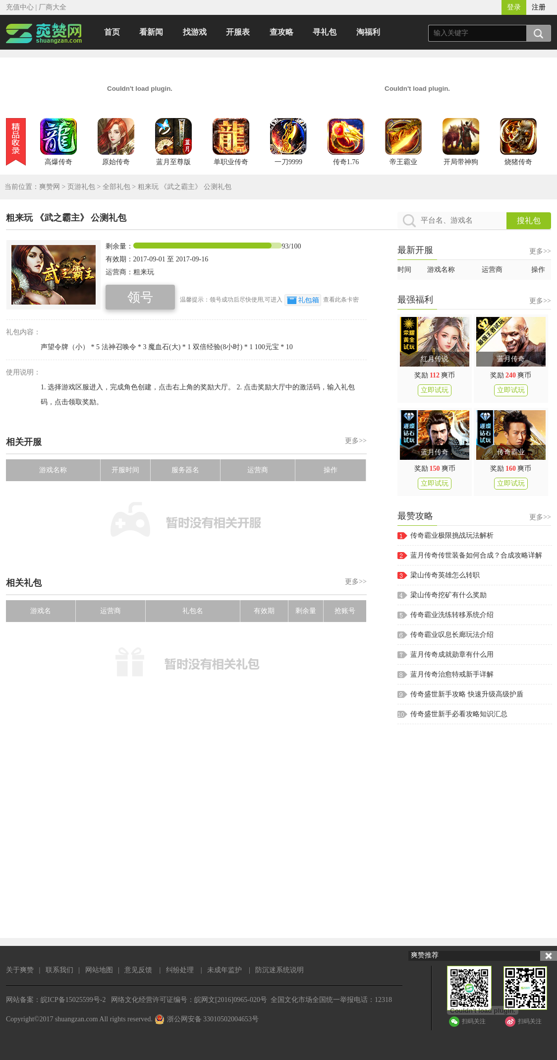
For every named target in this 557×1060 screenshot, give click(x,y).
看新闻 (151, 32)
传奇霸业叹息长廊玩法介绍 (452, 634)
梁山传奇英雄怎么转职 (445, 575)
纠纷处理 (180, 970)
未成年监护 (224, 970)
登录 (514, 7)
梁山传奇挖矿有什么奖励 (448, 595)
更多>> (356, 440)
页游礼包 (81, 186)
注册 (539, 7)
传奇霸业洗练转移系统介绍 (452, 615)
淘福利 (368, 32)
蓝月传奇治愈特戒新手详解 (452, 674)
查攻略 (281, 32)
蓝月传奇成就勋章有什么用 (452, 654)
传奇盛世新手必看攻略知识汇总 (458, 714)
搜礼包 (529, 220)
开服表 (238, 32)
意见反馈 (138, 970)
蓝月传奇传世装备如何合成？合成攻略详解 (476, 555)
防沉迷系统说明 (279, 970)
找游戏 (195, 32)
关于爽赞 (20, 970)
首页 (112, 32)
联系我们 (59, 970)
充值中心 (20, 7)
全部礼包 (116, 186)
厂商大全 (52, 7)
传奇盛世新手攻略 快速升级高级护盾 (466, 694)
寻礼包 (324, 32)
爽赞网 (49, 186)
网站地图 (99, 970)
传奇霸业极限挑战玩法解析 (452, 535)
